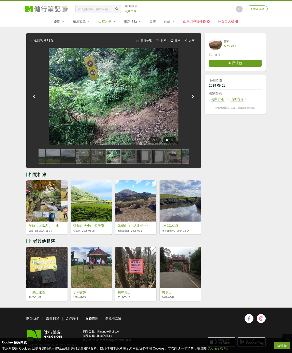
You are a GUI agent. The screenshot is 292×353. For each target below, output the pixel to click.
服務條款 (91, 318)
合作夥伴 (72, 318)
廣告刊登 (52, 318)
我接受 (282, 345)
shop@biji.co (104, 335)
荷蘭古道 (217, 99)
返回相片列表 (41, 40)
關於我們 (32, 318)
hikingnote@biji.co (107, 331)
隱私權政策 (113, 318)
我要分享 (257, 9)
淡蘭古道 (130, 11)
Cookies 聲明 (217, 348)
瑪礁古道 (237, 99)
